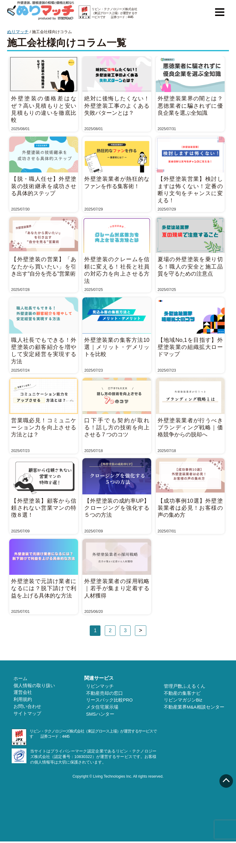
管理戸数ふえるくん (186, 685)
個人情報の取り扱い (31, 685)
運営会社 (20, 692)
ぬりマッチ (17, 31)
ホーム (18, 678)
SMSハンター (100, 715)
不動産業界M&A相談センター (195, 708)
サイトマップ (24, 715)
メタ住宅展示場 (102, 708)
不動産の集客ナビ (184, 693)
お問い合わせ (24, 707)
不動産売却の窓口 (104, 693)
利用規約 (20, 700)
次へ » (140, 630)
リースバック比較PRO (109, 700)
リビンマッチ (100, 685)
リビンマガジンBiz (185, 700)
